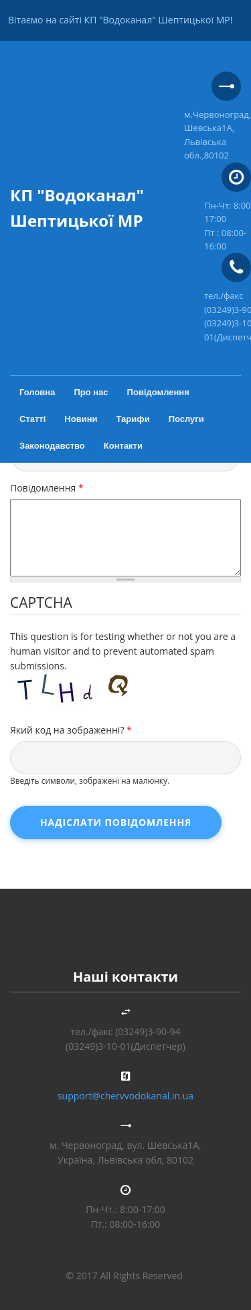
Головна (37, 392)
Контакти (123, 446)
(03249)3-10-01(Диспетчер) (125, 1046)
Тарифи (133, 419)
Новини (80, 419)
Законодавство (52, 446)
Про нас (91, 392)
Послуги (186, 419)
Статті (32, 419)
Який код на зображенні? (71, 730)
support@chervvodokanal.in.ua (125, 1095)
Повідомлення (158, 392)
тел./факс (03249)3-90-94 (126, 1031)
